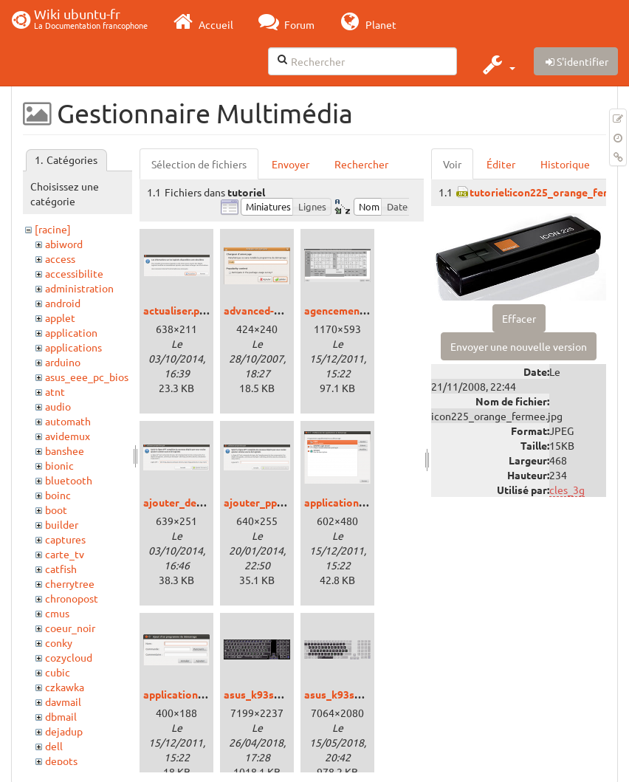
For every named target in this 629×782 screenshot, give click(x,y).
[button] (497, 64)
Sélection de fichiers (199, 164)
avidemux (67, 435)
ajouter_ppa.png (263, 502)
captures (65, 539)
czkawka (64, 686)
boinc (58, 494)
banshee (64, 450)
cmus (57, 613)
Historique (565, 164)
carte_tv (64, 553)
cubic (57, 672)
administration (79, 288)
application (71, 332)
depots (61, 760)
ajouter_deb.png (182, 502)
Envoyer (290, 164)
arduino (62, 361)
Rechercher (361, 164)
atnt (55, 391)
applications (73, 347)
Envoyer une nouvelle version (518, 346)
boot (56, 509)
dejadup (64, 731)
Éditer (501, 164)
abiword (64, 243)
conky (58, 642)
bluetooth (68, 480)
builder (61, 524)
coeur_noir (70, 627)
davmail (63, 701)
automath (68, 421)
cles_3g (567, 489)
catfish (61, 568)
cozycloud (68, 657)
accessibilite (74, 273)
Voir (452, 164)
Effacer (519, 318)
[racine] (53, 229)
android (62, 302)
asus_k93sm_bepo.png (278, 694)
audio (58, 406)
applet (60, 317)
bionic (59, 465)
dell (54, 745)
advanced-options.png (277, 310)
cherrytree (69, 583)
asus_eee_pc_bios (86, 376)
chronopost (71, 598)
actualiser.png (177, 310)
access (60, 258)
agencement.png (344, 310)
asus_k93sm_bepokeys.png (369, 694)
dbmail (61, 716)
